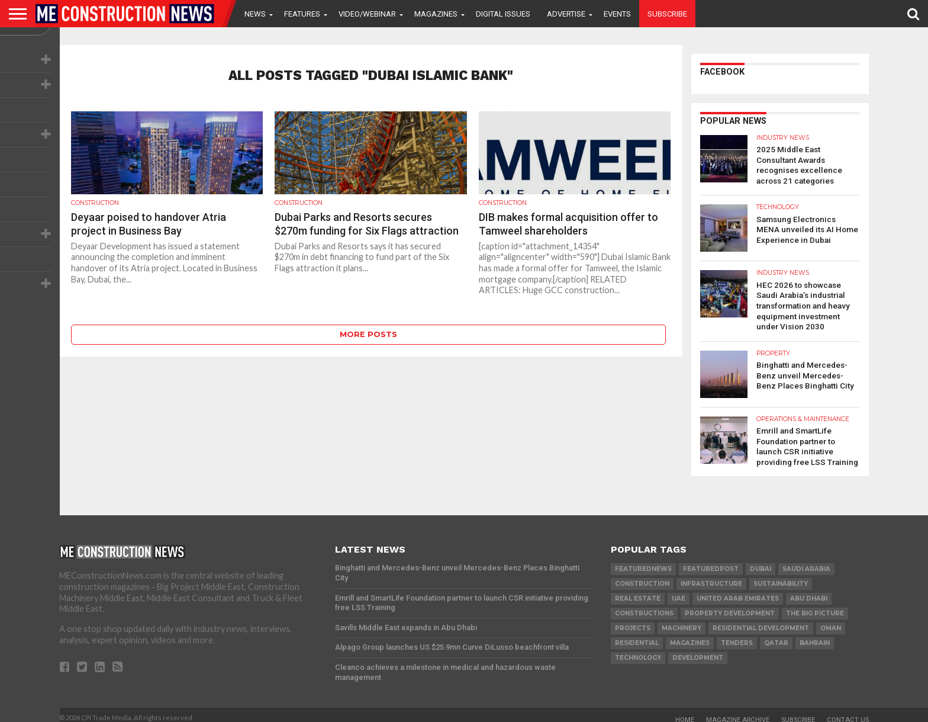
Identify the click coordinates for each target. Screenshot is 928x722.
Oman (830, 621)
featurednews (643, 562)
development (697, 650)
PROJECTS (632, 621)
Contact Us (848, 713)
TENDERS (737, 636)
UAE (678, 591)
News (255, 13)
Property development (730, 606)
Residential (637, 636)
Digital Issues (503, 13)
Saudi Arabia (806, 562)
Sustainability (780, 576)
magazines (690, 636)
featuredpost (711, 562)
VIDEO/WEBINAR (367, 13)
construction (642, 576)
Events (617, 13)
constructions (644, 606)
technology (638, 650)
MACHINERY (681, 621)
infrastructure (711, 576)
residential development (761, 621)
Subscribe (667, 13)
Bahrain (815, 636)
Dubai (760, 562)
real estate (637, 591)
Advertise (566, 13)
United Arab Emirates (738, 591)
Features (302, 13)
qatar (776, 636)
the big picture (815, 606)
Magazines (435, 13)
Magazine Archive (737, 713)
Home (684, 713)
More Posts (368, 334)
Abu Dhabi (808, 591)
